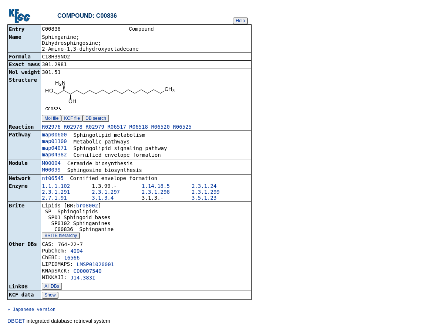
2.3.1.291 (56, 193)
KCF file (72, 119)
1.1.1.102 (56, 187)
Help (240, 20)
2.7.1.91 (54, 198)
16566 (72, 258)
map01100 (54, 142)
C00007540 (88, 272)
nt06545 (53, 179)
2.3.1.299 (206, 193)
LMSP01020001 (95, 265)
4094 (76, 252)
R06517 (116, 128)
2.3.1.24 (204, 187)
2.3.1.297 (106, 193)
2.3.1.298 (156, 193)
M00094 (51, 164)
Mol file (51, 119)
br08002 (87, 206)
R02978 (73, 128)
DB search (95, 119)
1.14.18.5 (156, 187)
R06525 (182, 128)
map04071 (54, 149)
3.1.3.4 (103, 198)
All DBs (51, 286)
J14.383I (82, 278)
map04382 (54, 155)
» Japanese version (31, 310)
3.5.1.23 (204, 198)
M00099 (51, 170)
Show (49, 295)
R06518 (138, 128)
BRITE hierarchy (60, 236)
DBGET (16, 322)
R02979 (94, 128)
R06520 (160, 128)
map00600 (54, 135)
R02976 (51, 128)
